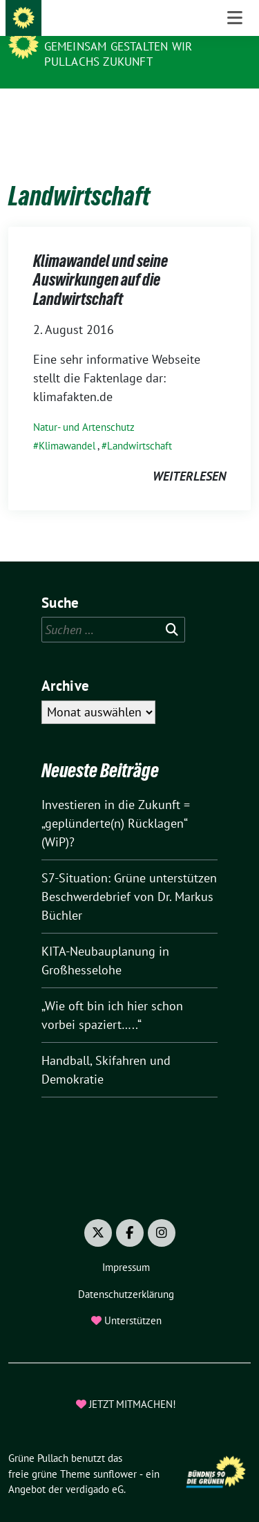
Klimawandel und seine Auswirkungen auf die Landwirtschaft (100, 258)
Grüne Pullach (93, 28)
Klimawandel (67, 424)
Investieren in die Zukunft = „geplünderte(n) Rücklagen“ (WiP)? (115, 801)
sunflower (115, 1452)
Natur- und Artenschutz (84, 405)
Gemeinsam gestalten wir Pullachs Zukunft (118, 54)
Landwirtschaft (139, 424)
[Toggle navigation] (235, 110)
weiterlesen (189, 455)
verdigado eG (95, 1467)
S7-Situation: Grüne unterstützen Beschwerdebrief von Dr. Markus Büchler (129, 875)
